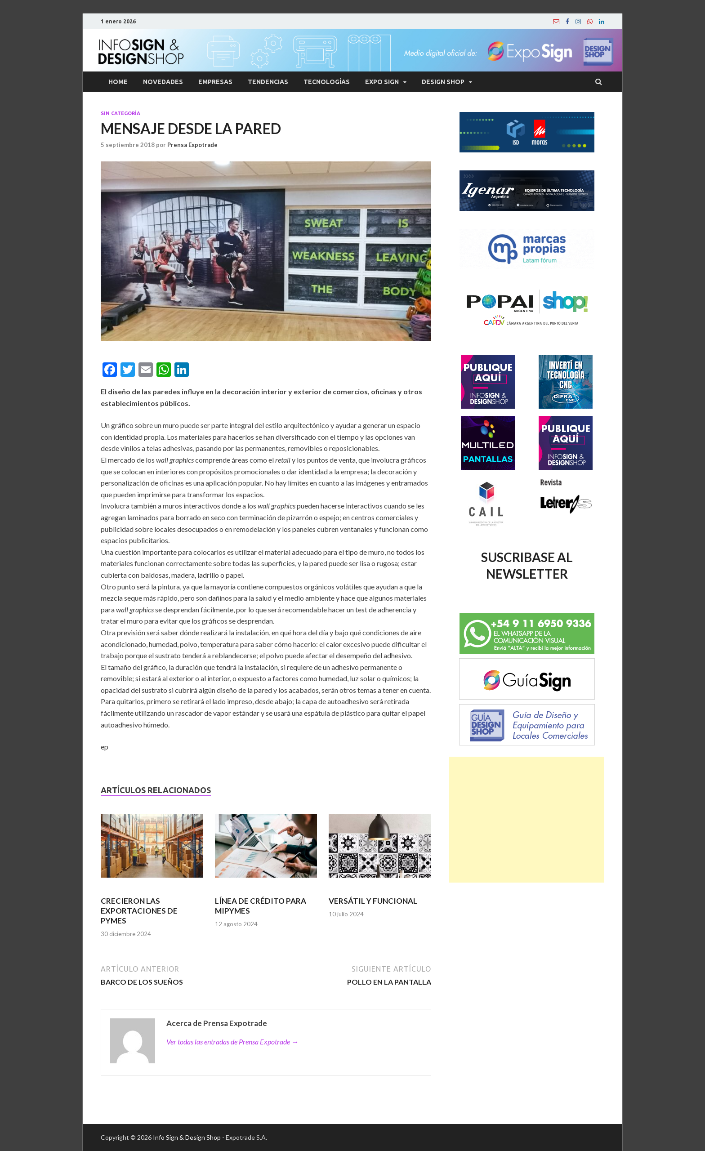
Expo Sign (382, 81)
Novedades (163, 81)
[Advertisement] (526, 820)
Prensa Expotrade (192, 144)
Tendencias (268, 81)
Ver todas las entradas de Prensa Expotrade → (232, 1041)
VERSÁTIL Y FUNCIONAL (373, 901)
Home (118, 81)
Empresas (215, 81)
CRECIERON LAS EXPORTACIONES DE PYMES (139, 910)
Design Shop (443, 81)
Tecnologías (326, 81)
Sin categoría (120, 113)
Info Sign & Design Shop (187, 1137)
